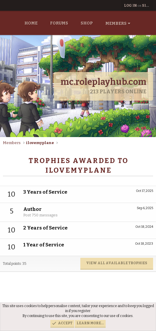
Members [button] (116, 23)
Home (31, 23)
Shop (87, 23)
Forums (59, 23)
